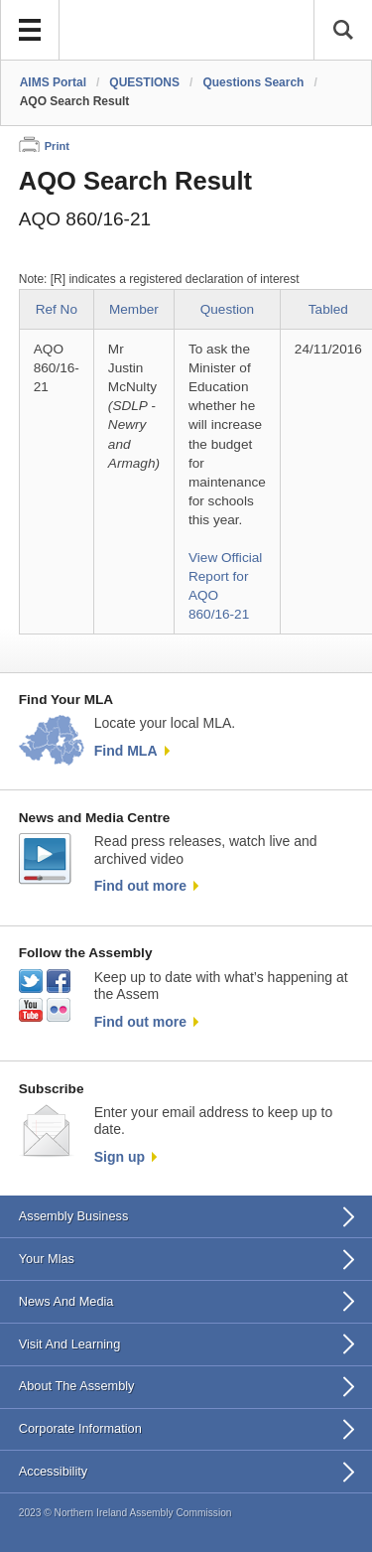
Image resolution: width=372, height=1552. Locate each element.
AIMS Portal (53, 82)
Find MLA (126, 751)
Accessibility (53, 1471)
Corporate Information (80, 1428)
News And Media (66, 1301)
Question (227, 309)
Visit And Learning (70, 1344)
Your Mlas (46, 1258)
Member (134, 309)
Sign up (119, 1157)
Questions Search (253, 82)
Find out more (140, 886)
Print (57, 146)
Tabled (328, 309)
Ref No (56, 309)
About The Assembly (77, 1385)
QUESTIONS (144, 82)
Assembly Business (74, 1215)
